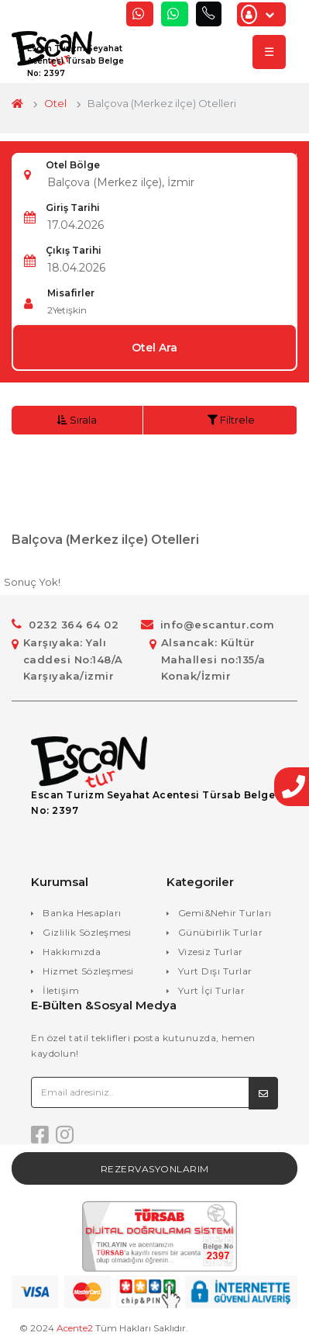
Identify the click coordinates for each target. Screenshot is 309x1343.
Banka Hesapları (82, 913)
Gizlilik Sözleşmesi (87, 932)
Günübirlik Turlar (220, 932)
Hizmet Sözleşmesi (88, 971)
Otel (55, 103)
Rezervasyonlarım (155, 1169)
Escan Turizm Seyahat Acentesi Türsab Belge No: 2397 (75, 60)
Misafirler (70, 293)
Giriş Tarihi (73, 207)
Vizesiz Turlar (210, 951)
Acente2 (75, 1328)
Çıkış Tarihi (73, 250)
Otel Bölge (73, 165)
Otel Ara (154, 348)
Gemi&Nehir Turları (225, 913)
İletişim (61, 990)
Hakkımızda (72, 951)
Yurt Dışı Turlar (215, 971)
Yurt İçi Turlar (211, 990)
